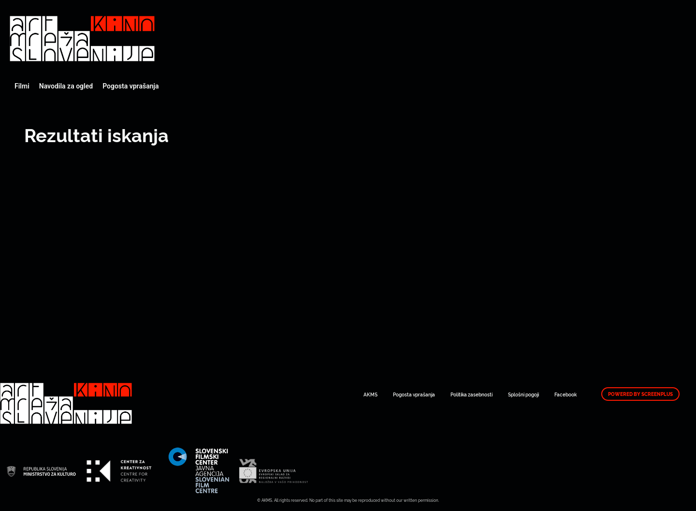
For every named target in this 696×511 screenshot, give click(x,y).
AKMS (370, 394)
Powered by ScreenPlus (640, 394)
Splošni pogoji (523, 394)
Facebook (565, 394)
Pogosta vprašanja (130, 86)
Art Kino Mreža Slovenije (82, 38)
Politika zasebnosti (471, 394)
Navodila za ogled (66, 86)
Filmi (21, 86)
